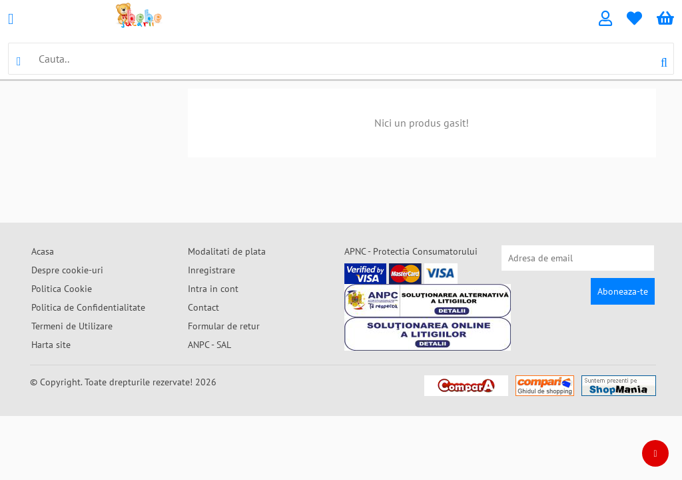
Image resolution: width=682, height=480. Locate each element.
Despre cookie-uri (67, 270)
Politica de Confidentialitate (88, 307)
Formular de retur (224, 326)
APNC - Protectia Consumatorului (411, 251)
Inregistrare (211, 270)
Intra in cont (213, 289)
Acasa (42, 251)
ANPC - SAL (209, 345)
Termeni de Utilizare (72, 326)
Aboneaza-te (622, 291)
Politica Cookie (61, 289)
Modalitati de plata (227, 251)
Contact (203, 307)
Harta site (51, 345)
